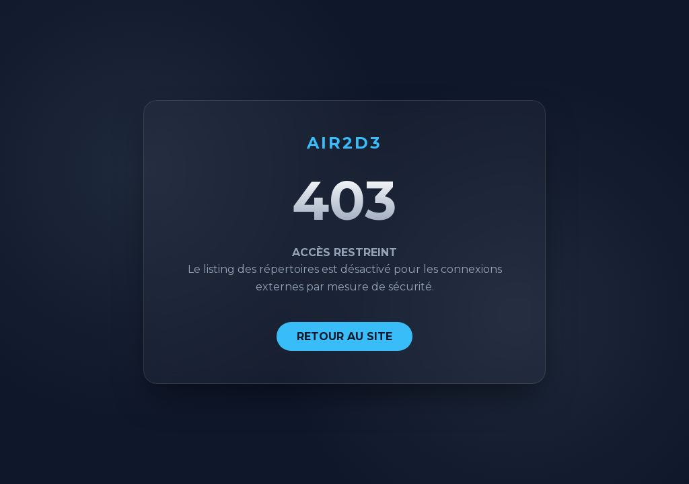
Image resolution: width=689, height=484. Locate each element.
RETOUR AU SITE (344, 336)
